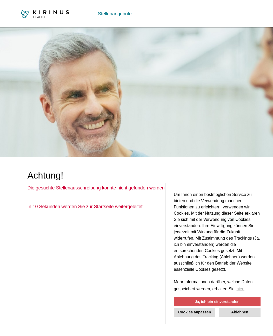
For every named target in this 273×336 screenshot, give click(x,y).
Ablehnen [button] (239, 312)
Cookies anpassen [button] (194, 312)
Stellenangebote (115, 13)
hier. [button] (240, 289)
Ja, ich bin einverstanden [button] (217, 302)
